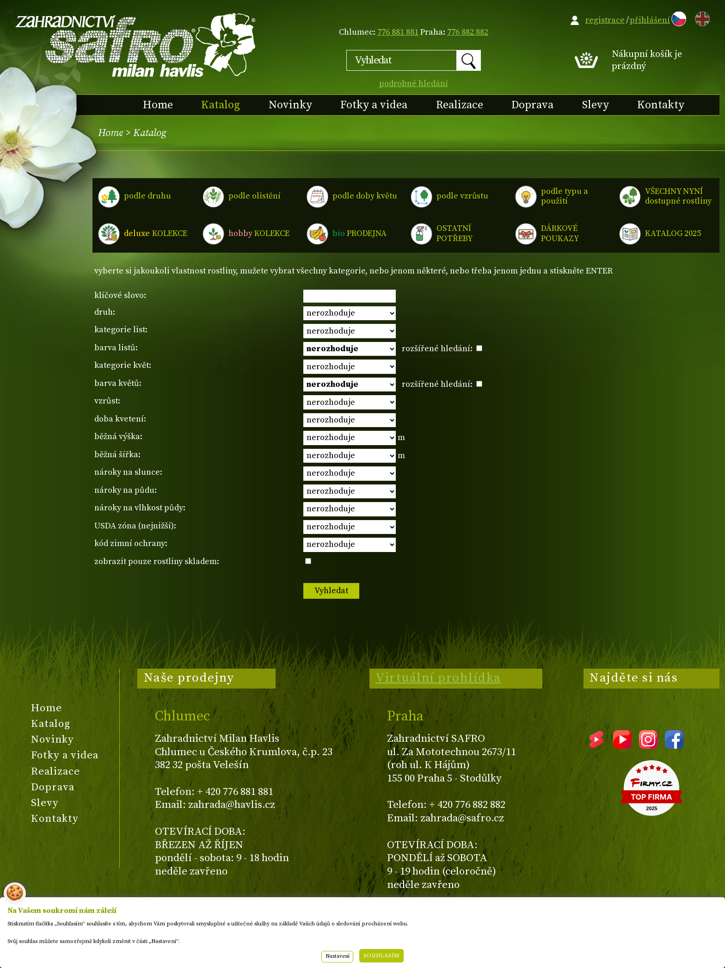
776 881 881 (397, 32)
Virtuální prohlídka (438, 678)
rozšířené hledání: (442, 348)
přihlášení (650, 20)
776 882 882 (467, 32)
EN (700, 17)
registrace (605, 20)
